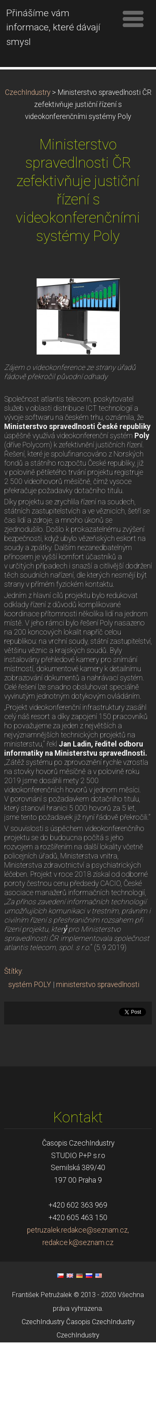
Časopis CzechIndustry (100, 1383)
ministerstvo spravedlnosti (97, 1046)
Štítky (13, 1033)
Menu (133, 18)
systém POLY (29, 1046)
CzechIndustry (27, 154)
